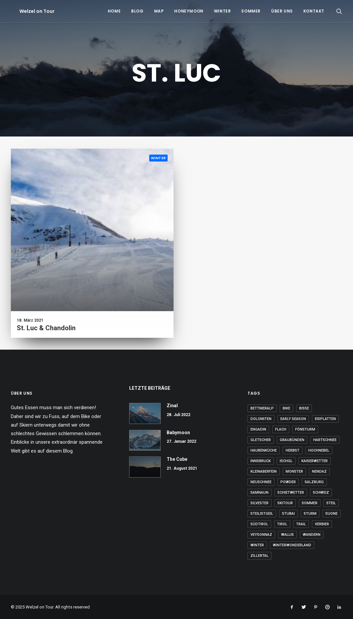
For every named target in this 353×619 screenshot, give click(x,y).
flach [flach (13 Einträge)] (280, 429)
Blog (137, 11)
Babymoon (178, 432)
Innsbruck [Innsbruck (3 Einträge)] (260, 461)
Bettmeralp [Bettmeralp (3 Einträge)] (262, 408)
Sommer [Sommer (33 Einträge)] (310, 503)
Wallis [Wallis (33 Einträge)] (287, 534)
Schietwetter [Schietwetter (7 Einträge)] (290, 492)
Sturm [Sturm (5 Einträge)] (310, 513)
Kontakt (313, 11)
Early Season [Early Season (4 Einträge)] (293, 419)
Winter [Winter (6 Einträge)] (257, 545)
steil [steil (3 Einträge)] (331, 503)
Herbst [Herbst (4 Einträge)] (292, 450)
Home (114, 11)
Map (159, 11)
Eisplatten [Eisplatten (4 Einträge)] (325, 419)
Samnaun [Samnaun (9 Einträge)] (259, 492)
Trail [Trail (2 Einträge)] (301, 524)
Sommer (251, 11)
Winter (222, 11)
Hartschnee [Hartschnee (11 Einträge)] (325, 440)
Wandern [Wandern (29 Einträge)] (311, 534)
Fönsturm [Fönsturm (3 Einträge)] (305, 429)
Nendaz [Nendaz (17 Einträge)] (319, 471)
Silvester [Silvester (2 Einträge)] (259, 503)
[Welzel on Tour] (28, 11)
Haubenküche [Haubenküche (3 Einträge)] (263, 450)
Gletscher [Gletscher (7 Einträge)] (260, 440)
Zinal (172, 405)
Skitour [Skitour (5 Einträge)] (285, 503)
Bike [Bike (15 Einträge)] (286, 408)
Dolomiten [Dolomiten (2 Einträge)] (260, 419)
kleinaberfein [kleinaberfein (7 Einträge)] (263, 471)
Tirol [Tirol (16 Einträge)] (282, 524)
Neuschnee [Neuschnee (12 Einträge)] (260, 482)
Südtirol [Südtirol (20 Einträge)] (259, 524)
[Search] (339, 11)
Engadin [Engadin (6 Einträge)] (258, 429)
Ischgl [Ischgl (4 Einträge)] (286, 461)
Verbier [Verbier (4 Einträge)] (322, 524)
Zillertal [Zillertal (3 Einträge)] (259, 556)
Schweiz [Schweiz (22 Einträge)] (321, 492)
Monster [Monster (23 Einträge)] (294, 471)
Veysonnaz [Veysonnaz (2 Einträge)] (261, 534)
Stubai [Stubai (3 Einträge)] (288, 513)
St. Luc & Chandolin (46, 328)
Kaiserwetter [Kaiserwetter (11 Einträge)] (314, 461)
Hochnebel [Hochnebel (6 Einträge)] (318, 450)
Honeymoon (188, 11)
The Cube (177, 459)
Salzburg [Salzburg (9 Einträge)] (314, 482)
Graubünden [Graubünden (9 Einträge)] (292, 440)
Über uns (282, 11)
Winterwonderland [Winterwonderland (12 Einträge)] (292, 545)
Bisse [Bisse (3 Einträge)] (304, 408)
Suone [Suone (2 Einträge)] (331, 513)
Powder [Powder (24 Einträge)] (288, 482)
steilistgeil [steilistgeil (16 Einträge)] (261, 513)
